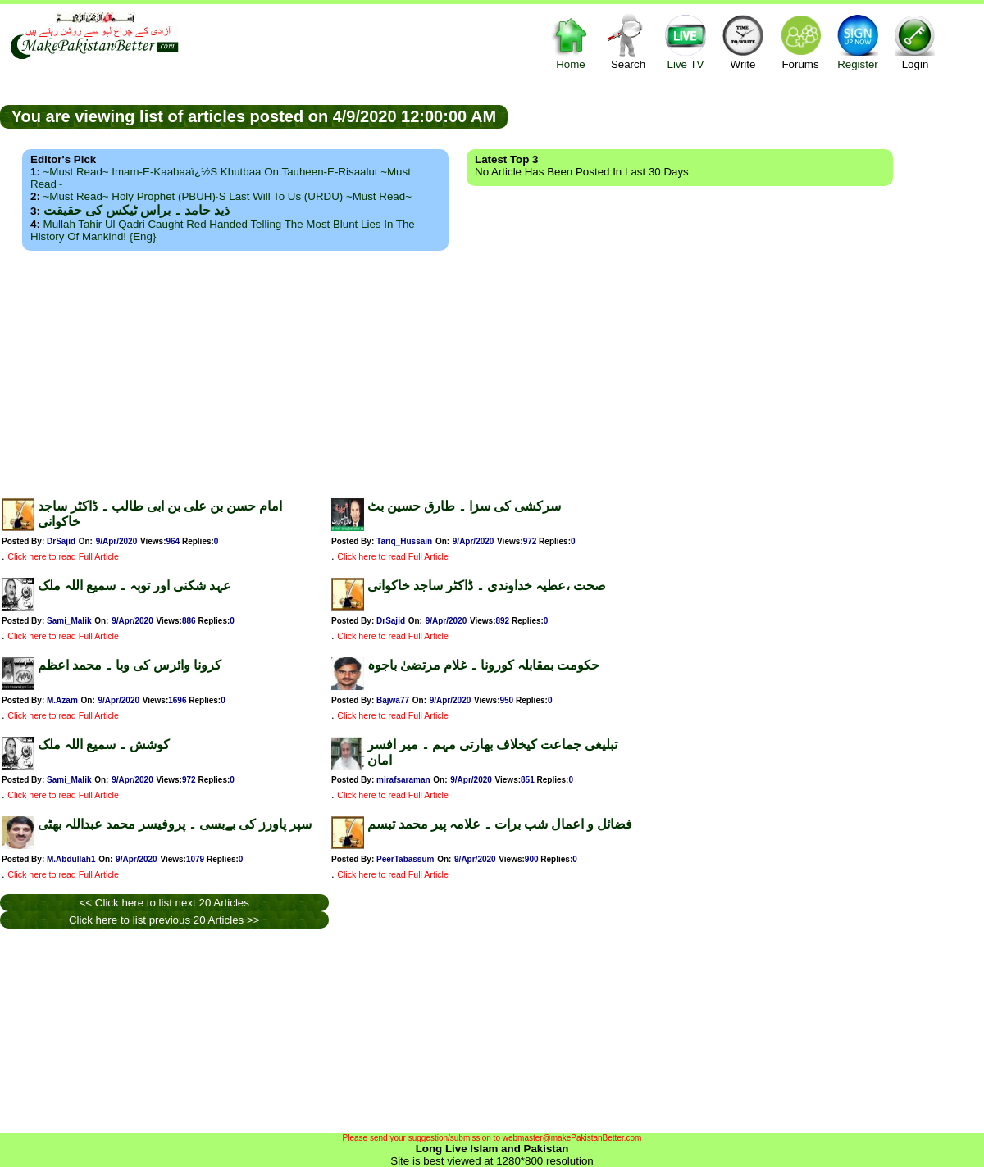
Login (915, 41)
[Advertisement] (492, 369)
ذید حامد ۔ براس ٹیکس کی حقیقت (136, 210)
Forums (800, 41)
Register (857, 41)
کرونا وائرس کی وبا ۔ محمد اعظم (129, 665)
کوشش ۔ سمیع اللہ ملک (104, 745)
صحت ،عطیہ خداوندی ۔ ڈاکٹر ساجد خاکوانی (486, 586)
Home (570, 41)
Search (628, 41)
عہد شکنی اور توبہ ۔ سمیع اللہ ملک (134, 586)
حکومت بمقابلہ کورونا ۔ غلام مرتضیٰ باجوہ (483, 665)
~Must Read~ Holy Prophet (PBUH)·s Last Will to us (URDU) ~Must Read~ (227, 196)
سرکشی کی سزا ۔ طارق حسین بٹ (464, 506)
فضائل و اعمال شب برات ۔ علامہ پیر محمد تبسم (499, 824)
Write (742, 41)
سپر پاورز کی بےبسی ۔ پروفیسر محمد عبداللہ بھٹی (175, 824)
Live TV (685, 41)
